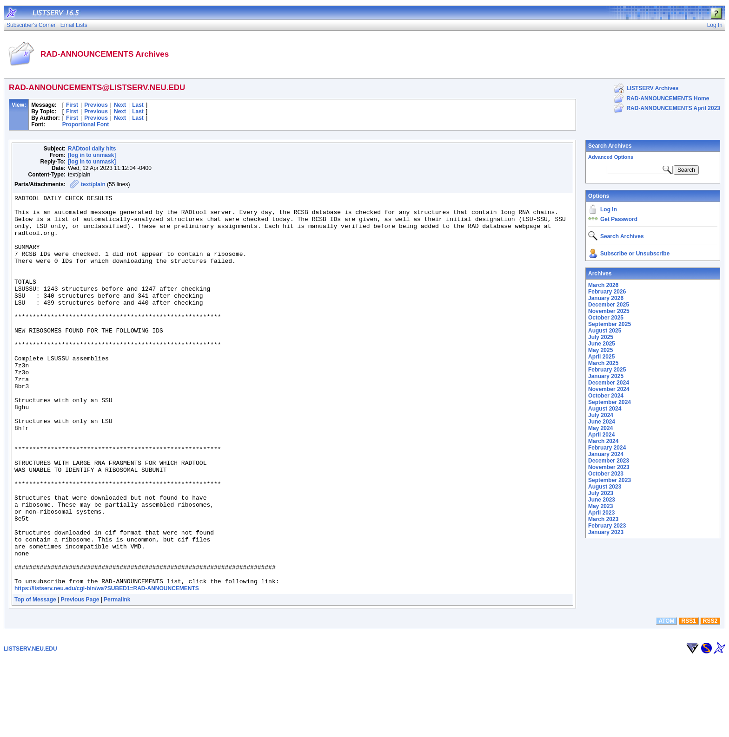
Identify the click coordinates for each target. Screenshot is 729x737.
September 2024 (609, 402)
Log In (608, 209)
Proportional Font (85, 124)
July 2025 (600, 337)
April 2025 (601, 356)
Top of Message (35, 677)
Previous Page (80, 677)
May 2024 (600, 428)
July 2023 (600, 493)
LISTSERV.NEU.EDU (30, 727)
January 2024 (605, 454)
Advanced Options (610, 157)
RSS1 (689, 699)
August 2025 (604, 330)
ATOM (666, 699)
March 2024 (603, 441)
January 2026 (605, 298)
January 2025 (605, 376)
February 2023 (607, 525)
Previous (96, 105)
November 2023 (609, 467)
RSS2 (710, 699)
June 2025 (601, 343)
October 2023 (605, 473)
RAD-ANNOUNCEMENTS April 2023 (673, 108)
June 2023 (601, 499)
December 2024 (608, 382)
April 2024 (601, 434)
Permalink (117, 677)
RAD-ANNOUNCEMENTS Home (667, 98)
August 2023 (604, 486)
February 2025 (607, 369)
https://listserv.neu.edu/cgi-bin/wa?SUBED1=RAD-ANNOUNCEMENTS (106, 666)
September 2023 (609, 480)
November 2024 (609, 389)
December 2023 (608, 460)
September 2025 (609, 324)
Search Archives (610, 146)
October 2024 (605, 395)
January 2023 (605, 532)
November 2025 (609, 311)
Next (120, 105)
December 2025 (608, 304)
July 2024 (600, 415)
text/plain (93, 184)
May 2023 (600, 506)
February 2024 (607, 447)
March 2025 (603, 363)
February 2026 (607, 291)
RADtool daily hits (92, 148)
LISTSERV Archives (652, 88)
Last (138, 105)
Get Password (618, 219)
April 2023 (601, 512)
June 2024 (601, 421)
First (72, 105)
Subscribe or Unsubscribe (634, 253)
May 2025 (600, 350)
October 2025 (605, 317)
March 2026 (603, 285)
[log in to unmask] (92, 155)
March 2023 (603, 519)
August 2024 (604, 408)
